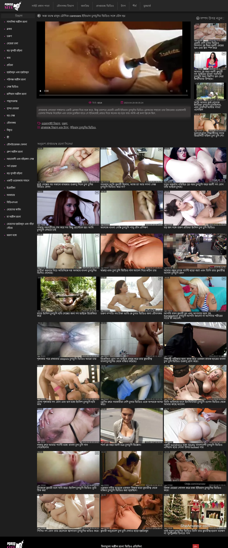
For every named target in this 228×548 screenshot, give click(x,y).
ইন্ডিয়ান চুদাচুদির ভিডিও (83, 127)
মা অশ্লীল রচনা (14, 216)
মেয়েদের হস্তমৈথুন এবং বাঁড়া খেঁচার (20, 226)
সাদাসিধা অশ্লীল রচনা (17, 21)
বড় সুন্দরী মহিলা (14, 50)
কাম (8, 57)
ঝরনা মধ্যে (12, 235)
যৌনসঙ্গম (11, 122)
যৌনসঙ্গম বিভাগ (65, 5)
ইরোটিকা (11, 187)
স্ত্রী (8, 137)
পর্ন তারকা (12, 166)
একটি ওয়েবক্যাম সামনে (18, 180)
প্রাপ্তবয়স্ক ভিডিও (105, 5)
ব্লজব (9, 29)
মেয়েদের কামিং (14, 209)
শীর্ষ (134, 5)
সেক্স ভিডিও (12, 86)
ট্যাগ (123, 5)
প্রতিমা (10, 65)
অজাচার (11, 195)
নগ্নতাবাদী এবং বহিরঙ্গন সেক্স (20, 159)
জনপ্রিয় (85, 5)
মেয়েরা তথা (12, 43)
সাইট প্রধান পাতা (41, 5)
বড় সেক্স (11, 115)
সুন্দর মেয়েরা (13, 108)
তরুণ (9, 36)
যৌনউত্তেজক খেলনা (17, 144)
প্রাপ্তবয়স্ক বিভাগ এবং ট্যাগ (55, 127)
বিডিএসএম (12, 202)
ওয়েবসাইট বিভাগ (51, 123)
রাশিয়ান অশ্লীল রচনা (16, 94)
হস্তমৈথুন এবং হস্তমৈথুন (18, 72)
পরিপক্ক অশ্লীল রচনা (16, 79)
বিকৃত (9, 130)
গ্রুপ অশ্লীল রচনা (15, 151)
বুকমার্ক (147, 5)
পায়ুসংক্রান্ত (12, 101)
